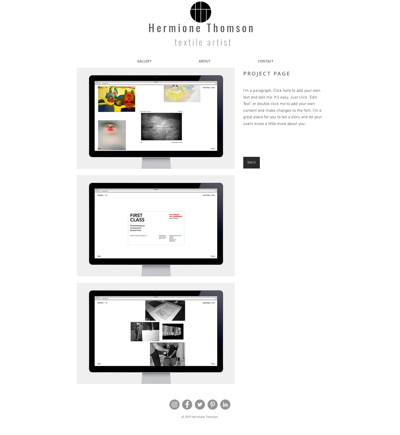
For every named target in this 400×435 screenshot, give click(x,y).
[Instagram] (174, 404)
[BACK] (251, 163)
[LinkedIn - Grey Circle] (225, 404)
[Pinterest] (213, 404)
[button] (156, 118)
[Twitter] (200, 404)
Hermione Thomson (201, 27)
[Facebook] (187, 404)
